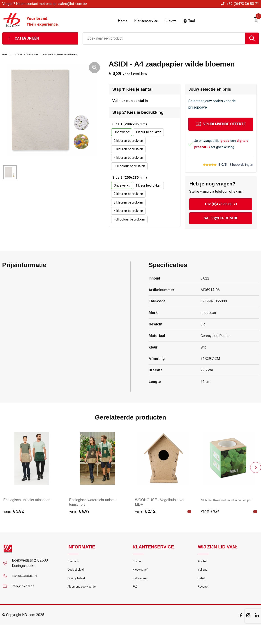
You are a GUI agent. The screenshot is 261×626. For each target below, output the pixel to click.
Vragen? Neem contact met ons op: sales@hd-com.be (44, 4)
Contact (139, 559)
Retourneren (142, 578)
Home (6, 51)
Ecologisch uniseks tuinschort (27, 497)
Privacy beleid (77, 578)
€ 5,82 (13, 508)
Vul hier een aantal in (130, 98)
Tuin (27, 51)
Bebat (202, 578)
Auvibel (203, 559)
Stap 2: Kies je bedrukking (138, 110)
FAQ (136, 588)
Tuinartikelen (44, 51)
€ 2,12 (145, 508)
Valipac (203, 569)
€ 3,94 (211, 508)
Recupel (204, 588)
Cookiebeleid (76, 569)
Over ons (74, 559)
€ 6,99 (79, 508)
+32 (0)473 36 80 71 (243, 4)
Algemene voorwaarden (85, 588)
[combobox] (164, 35)
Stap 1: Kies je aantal (132, 85)
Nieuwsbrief (141, 569)
